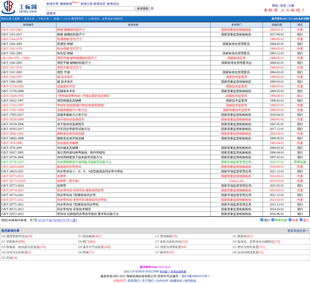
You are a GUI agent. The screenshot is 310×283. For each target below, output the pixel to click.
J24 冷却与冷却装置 (16, 252)
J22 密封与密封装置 (248, 247)
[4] (50, 220)
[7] (63, 220)
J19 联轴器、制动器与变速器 (23, 247)
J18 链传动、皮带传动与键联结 (256, 241)
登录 (283, 5)
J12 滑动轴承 (166, 236)
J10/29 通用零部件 (74, 18)
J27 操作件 (164, 252)
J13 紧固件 (242, 236)
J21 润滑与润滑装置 (170, 247)
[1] (39, 220)
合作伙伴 (162, 280)
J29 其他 (9, 257)
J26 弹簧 (86, 252)
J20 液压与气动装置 (94, 247)
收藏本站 (176, 280)
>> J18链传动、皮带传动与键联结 (103, 18)
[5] (54, 220)
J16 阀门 (86, 241)
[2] (44, 220)
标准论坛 (113, 3)
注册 (291, 5)
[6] (59, 220)
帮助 (275, 5)
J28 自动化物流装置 (248, 252)
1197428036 (137, 271)
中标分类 (44, 18)
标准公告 (87, 3)
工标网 (16, 18)
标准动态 (99, 3)
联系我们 (134, 280)
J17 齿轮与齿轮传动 (171, 241)
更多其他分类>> (298, 230)
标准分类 (52, 3)
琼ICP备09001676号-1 (195, 276)
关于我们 (148, 280)
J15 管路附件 (13, 241)
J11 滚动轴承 (89, 236)
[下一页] (71, 220)
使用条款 (190, 280)
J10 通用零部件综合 (16, 236)
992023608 (152, 271)
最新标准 (66, 3)
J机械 (56, 18)
